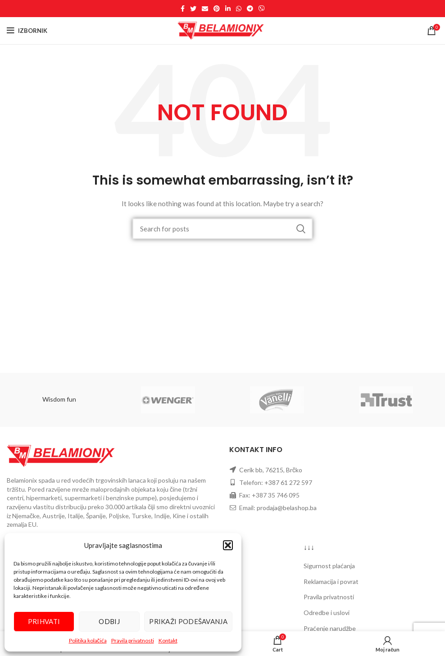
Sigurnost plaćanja (329, 566)
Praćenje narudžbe (330, 628)
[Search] (222, 228)
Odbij (109, 621)
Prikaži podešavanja (188, 621)
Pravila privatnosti (132, 640)
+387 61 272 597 (288, 482)
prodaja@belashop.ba (287, 507)
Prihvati (44, 621)
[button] (227, 545)
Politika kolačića (88, 640)
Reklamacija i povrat (331, 581)
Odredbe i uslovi (327, 612)
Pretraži (300, 228)
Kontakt (168, 640)
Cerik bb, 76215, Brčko (270, 470)
